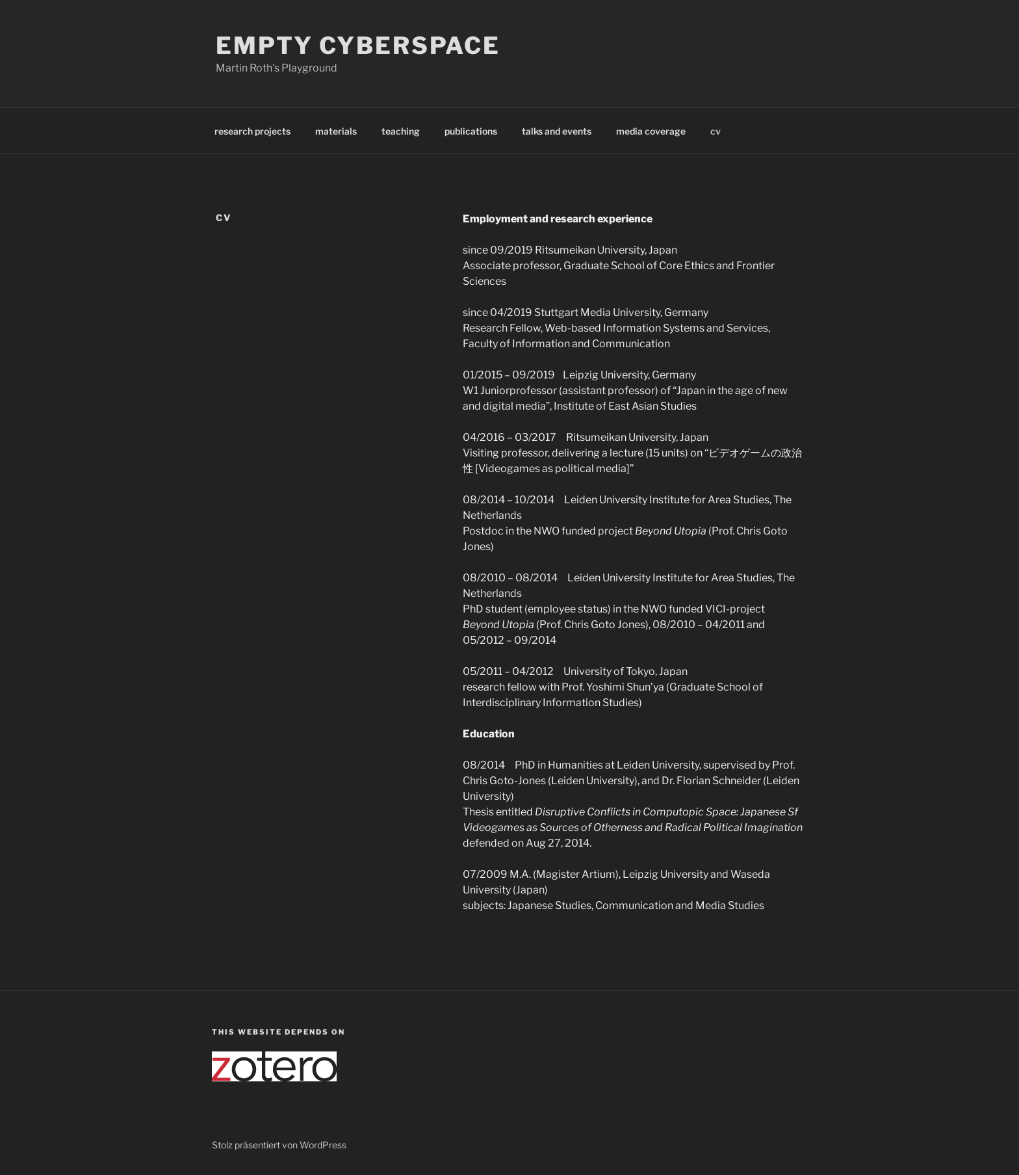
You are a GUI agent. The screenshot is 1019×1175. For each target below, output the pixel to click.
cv (715, 131)
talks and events (556, 131)
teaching (400, 131)
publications (471, 131)
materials (336, 131)
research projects (252, 131)
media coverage (651, 131)
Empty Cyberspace (358, 45)
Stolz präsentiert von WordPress (279, 1144)
